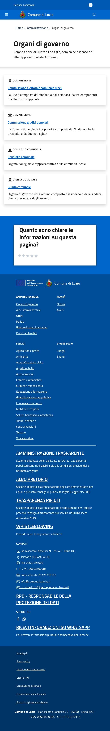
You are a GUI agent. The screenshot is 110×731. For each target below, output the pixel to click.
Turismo (21, 432)
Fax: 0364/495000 (29, 563)
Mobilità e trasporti (27, 409)
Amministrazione (37, 28)
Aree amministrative (28, 310)
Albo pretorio (32, 479)
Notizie (61, 304)
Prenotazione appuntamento (31, 694)
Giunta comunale (19, 186)
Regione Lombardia (24, 5)
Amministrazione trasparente (50, 453)
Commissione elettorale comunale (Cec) (35, 87)
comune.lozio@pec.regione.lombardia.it (42, 587)
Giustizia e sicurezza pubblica (33, 397)
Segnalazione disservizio (29, 686)
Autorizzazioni (25, 374)
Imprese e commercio (29, 403)
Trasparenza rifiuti (38, 500)
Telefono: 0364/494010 (33, 557)
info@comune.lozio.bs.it (33, 581)
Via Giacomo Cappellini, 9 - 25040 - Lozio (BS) (55, 550)
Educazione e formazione (31, 391)
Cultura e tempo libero (29, 386)
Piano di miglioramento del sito (32, 702)
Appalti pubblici (25, 368)
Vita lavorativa (25, 438)
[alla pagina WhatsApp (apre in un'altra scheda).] (24, 619)
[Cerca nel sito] (94, 15)
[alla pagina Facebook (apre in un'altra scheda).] (18, 619)
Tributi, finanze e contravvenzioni (26, 424)
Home (19, 28)
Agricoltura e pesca (27, 351)
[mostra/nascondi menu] (6, 14)
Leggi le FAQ (23, 678)
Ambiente (22, 356)
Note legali (22, 653)
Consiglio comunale (21, 156)
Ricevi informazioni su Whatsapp (53, 627)
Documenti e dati (26, 333)
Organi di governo (27, 304)
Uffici (19, 316)
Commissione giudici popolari (28, 122)
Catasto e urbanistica (29, 380)
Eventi (61, 356)
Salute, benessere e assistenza (34, 415)
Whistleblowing (34, 526)
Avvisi (60, 310)
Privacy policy (23, 661)
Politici (20, 321)
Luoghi (61, 351)
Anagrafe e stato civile (29, 362)
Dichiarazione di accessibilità (31, 669)
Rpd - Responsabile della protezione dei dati (43, 599)
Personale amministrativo (31, 327)
